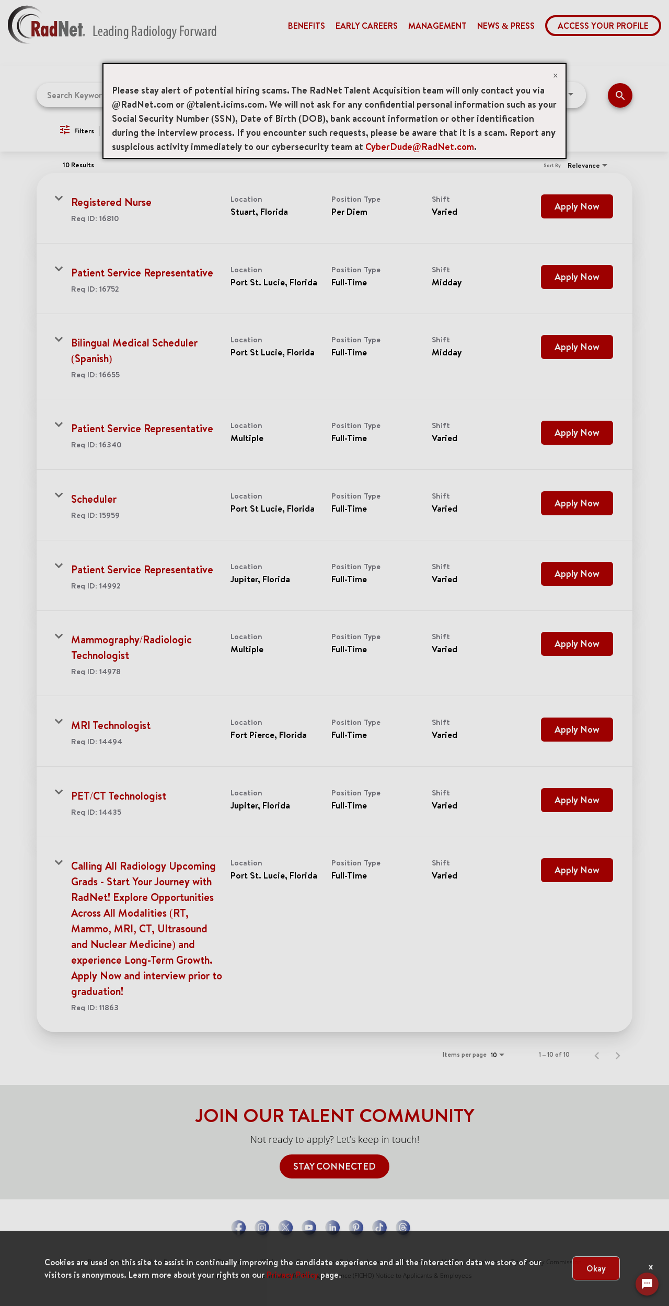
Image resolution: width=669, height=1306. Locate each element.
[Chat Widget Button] (647, 1284)
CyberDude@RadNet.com (419, 146)
